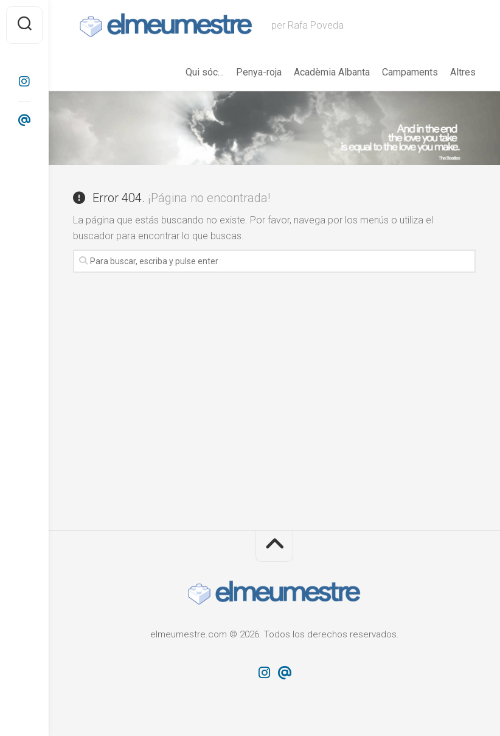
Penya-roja (259, 72)
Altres (463, 72)
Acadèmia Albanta (332, 72)
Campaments (410, 72)
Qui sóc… (205, 72)
